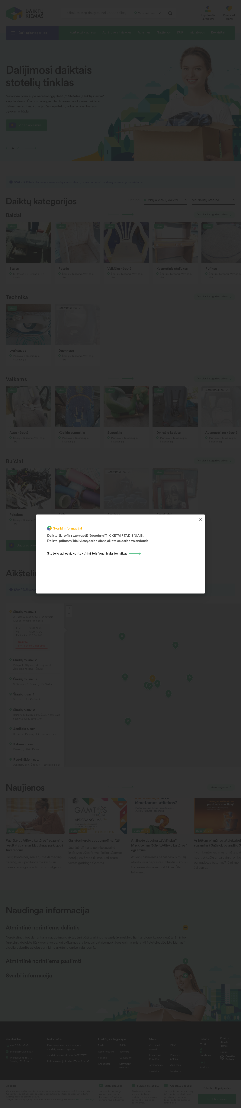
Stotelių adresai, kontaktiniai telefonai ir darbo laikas (87, 553)
